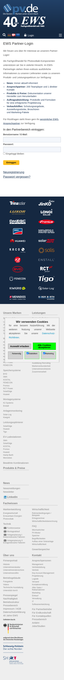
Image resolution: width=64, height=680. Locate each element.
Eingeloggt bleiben (13, 153)
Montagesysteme (12, 399)
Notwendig (16, 353)
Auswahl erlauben (19, 346)
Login (31, 35)
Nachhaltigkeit (10, 598)
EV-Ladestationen (12, 437)
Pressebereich (10, 605)
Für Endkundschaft (41, 612)
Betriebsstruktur (11, 602)
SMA (5, 377)
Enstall (6, 406)
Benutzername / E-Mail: (15, 134)
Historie (6, 564)
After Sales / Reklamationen (38, 588)
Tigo (5, 432)
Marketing (36, 593)
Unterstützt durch (10, 590)
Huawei (6, 394)
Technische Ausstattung (13, 587)
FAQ (34, 526)
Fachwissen (10, 503)
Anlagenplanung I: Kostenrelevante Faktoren (14, 536)
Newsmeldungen (11, 488)
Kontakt (37, 555)
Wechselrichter (38, 530)
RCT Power (8, 362)
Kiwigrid (6, 417)
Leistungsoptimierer (13, 422)
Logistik (35, 579)
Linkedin (10, 497)
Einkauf (35, 596)
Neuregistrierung (13, 172)
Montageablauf (11, 531)
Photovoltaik (8, 519)
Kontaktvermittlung (40, 584)
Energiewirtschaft (10, 513)
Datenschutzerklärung (14, 612)
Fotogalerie (8, 581)
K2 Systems (8, 403)
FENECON (8, 365)
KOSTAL (6, 380)
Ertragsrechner (38, 518)
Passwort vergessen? (16, 176)
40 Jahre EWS (10, 615)
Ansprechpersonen (41, 560)
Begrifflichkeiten (38, 538)
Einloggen (11, 162)
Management (37, 564)
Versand (35, 582)
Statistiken (33, 353)
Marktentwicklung (12, 509)
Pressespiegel (10, 595)
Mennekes (7, 458)
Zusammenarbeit (39, 372)
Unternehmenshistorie (41, 369)
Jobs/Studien (38, 626)
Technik (7, 524)
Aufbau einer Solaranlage (42, 541)
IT (33, 601)
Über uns (8, 555)
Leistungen (38, 313)
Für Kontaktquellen (41, 616)
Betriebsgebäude (11, 578)
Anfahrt (35, 623)
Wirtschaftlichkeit (40, 509)
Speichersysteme (12, 370)
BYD (5, 374)
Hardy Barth (8, 455)
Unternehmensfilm (11, 573)
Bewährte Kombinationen (16, 463)
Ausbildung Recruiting (41, 363)
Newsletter (8, 492)
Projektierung (37, 576)
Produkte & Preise (14, 468)
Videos (6, 584)
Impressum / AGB (12, 608)
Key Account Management (43, 573)
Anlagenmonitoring (12, 411)
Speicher (35, 535)
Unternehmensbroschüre (13, 570)
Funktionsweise (11, 528)
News (6, 483)
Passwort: (8, 144)
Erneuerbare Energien (12, 516)
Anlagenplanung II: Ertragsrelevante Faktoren (14, 541)
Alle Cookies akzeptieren (44, 346)
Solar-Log (7, 414)
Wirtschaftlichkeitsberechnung (44, 521)
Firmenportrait (10, 560)
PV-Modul (36, 533)
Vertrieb (35, 570)
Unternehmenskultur (11, 567)
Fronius (6, 386)
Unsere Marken (12, 313)
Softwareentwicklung (40, 604)
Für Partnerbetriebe (42, 609)
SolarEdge (7, 391)
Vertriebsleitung (38, 567)
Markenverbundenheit (41, 366)
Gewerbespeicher (41, 549)
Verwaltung (36, 598)
